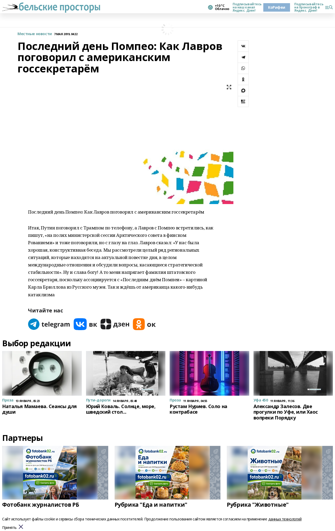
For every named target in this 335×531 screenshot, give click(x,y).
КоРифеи (276, 7)
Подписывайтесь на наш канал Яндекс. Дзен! (246, 7)
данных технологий (285, 518)
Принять (9, 527)
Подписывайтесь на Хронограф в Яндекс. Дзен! (307, 7)
